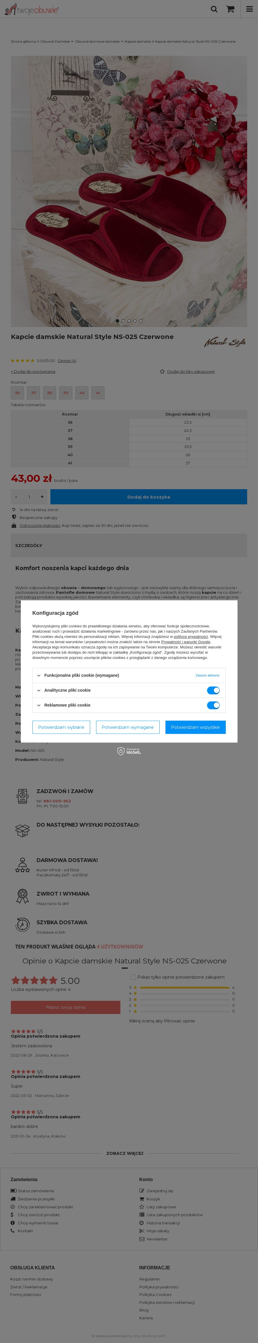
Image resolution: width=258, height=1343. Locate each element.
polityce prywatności (191, 636)
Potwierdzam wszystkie (195, 727)
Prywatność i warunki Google (186, 642)
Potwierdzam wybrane (61, 727)
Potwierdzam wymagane (128, 727)
